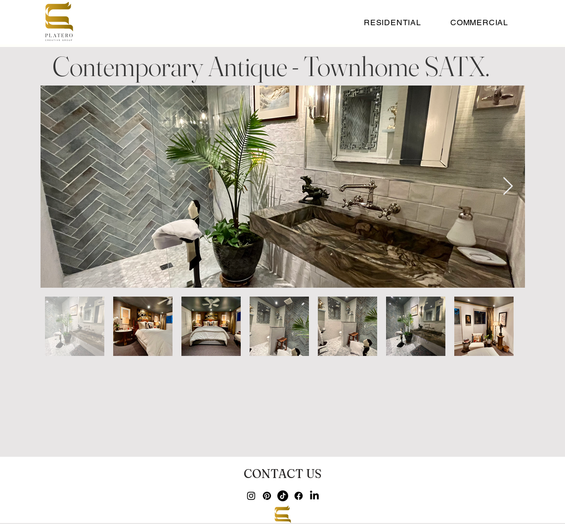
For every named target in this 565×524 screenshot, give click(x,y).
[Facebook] (298, 495)
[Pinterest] (266, 495)
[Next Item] (508, 186)
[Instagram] (251, 495)
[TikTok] (282, 495)
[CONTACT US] (282, 473)
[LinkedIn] (314, 495)
